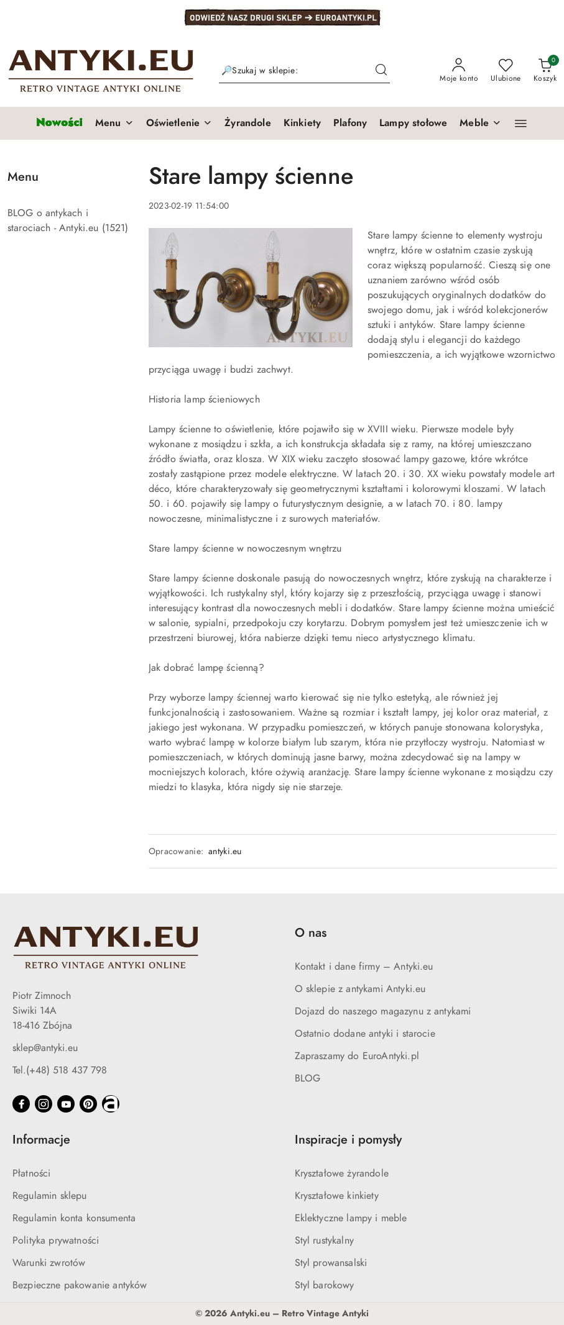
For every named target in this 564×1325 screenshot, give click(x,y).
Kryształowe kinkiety (337, 1196)
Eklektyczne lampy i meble (351, 1218)
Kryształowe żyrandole (342, 1173)
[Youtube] (66, 1104)
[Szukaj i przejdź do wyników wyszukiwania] (381, 70)
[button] (114, 123)
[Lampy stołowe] (413, 123)
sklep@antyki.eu (45, 1048)
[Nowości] (59, 123)
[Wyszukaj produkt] (304, 70)
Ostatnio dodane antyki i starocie (365, 1033)
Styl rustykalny (324, 1240)
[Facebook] (21, 1104)
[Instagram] (43, 1104)
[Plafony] (350, 123)
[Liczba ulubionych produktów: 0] (506, 70)
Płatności (31, 1173)
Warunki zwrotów (48, 1263)
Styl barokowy (324, 1285)
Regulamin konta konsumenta (74, 1218)
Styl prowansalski (331, 1263)
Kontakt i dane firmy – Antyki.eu (364, 966)
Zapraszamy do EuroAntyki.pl (357, 1056)
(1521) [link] (115, 228)
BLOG (308, 1078)
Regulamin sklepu (49, 1196)
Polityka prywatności (55, 1240)
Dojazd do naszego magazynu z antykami (383, 1011)
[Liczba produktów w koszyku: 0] (545, 70)
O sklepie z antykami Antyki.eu (360, 989)
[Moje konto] (459, 70)
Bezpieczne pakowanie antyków (79, 1285)
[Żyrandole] (247, 123)
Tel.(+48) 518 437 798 (59, 1070)
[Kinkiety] (302, 123)
